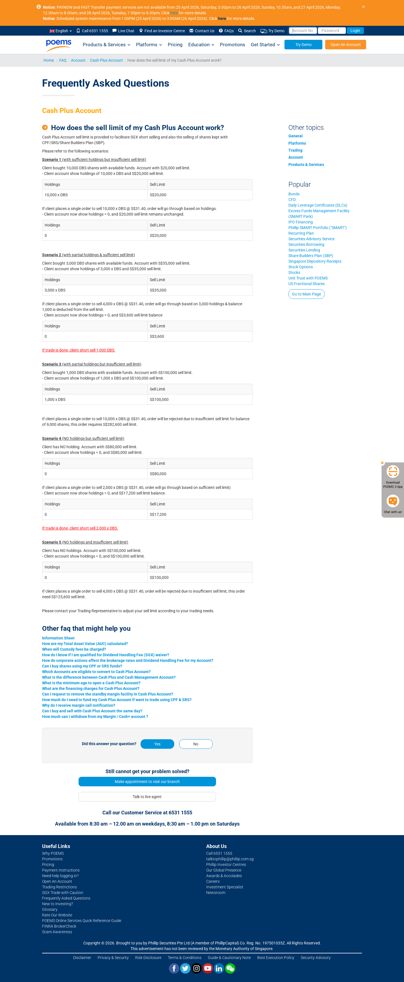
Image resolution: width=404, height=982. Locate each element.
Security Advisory (316, 957)
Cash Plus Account (106, 60)
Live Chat (123, 31)
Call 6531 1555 (92, 31)
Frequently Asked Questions (66, 898)
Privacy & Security (113, 957)
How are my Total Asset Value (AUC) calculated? (85, 643)
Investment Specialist (224, 887)
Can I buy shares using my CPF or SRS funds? (82, 666)
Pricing (175, 44)
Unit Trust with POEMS (308, 278)
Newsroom (215, 892)
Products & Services (106, 45)
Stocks (294, 272)
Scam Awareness (57, 932)
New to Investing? (57, 904)
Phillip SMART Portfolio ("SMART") (317, 227)
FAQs (226, 31)
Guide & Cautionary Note (229, 957)
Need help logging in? (60, 876)
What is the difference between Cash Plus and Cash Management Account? (109, 677)
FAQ (62, 60)
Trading (295, 150)
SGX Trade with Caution (62, 892)
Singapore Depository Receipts (314, 261)
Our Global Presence (223, 870)
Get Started (265, 45)
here (174, 13)
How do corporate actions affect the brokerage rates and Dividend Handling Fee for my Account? (127, 660)
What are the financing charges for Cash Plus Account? (90, 688)
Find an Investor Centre (162, 31)
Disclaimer (82, 957)
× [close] (363, 7)
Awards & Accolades (224, 876)
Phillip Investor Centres (226, 864)
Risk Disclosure (148, 957)
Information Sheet (58, 638)
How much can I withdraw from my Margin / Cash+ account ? (95, 716)
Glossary (50, 909)
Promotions (232, 44)
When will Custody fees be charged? (74, 649)
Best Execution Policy (275, 957)
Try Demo (272, 31)
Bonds (294, 194)
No (195, 744)
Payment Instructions (61, 870)
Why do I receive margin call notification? (78, 705)
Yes (157, 744)
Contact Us (201, 31)
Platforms (149, 45)
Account (78, 60)
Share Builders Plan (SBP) (310, 255)
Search (247, 31)
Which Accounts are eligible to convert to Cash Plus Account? (96, 671)
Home (48, 60)
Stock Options (300, 267)
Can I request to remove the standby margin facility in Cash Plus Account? (107, 694)
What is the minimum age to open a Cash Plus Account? (91, 683)
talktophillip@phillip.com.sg (230, 859)
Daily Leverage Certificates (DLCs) (317, 205)
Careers (213, 881)
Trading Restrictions (59, 887)
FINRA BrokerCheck (59, 926)
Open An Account (345, 44)
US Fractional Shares (306, 283)
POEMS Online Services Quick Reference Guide (81, 920)
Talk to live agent (147, 796)
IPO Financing (300, 222)
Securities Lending (304, 250)
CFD (292, 199)
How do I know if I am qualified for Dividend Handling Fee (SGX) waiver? (105, 655)
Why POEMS (53, 853)
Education (201, 45)
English (61, 31)
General (295, 136)
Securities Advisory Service (311, 239)
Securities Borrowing (306, 244)
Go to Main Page (306, 294)
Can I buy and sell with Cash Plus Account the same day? (92, 711)
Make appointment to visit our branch (147, 781)
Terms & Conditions (184, 957)
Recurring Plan (301, 233)
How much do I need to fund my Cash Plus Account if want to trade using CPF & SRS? (117, 699)
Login (355, 30)
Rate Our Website (57, 915)
